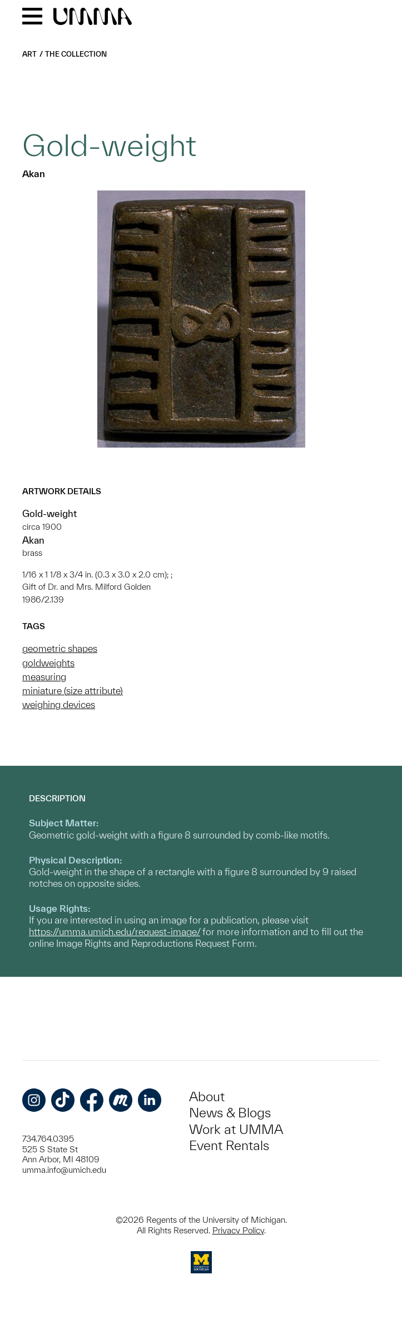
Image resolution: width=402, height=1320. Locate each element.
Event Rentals (229, 1145)
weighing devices (58, 704)
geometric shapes (59, 648)
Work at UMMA (236, 1129)
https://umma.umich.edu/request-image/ (114, 931)
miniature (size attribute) (72, 690)
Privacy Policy (238, 1230)
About (207, 1096)
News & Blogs (230, 1112)
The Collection (76, 54)
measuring (44, 676)
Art (29, 54)
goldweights (48, 663)
